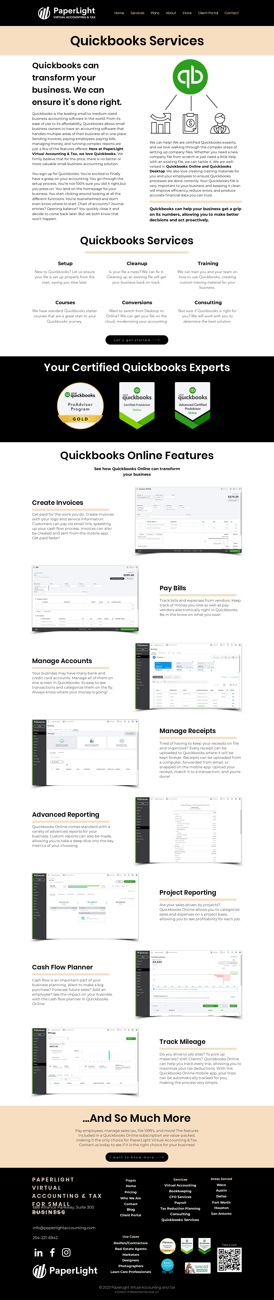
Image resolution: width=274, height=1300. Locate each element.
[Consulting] (180, 1214)
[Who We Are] (130, 1198)
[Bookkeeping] (180, 1191)
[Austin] (221, 1190)
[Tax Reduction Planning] (180, 1208)
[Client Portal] (130, 1215)
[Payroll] (180, 1203)
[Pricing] (130, 1192)
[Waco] (221, 1185)
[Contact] (130, 1204)
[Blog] (130, 1210)
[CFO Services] (180, 1197)
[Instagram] (66, 1252)
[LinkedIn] (38, 1252)
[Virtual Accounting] (180, 1185)
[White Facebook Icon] (52, 1252)
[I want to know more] (136, 1157)
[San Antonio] (221, 1213)
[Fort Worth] (221, 1202)
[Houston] (221, 1208)
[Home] (130, 1186)
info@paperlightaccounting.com (64, 1228)
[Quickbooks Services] (180, 1220)
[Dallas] (221, 1196)
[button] (137, 13)
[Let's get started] (136, 340)
